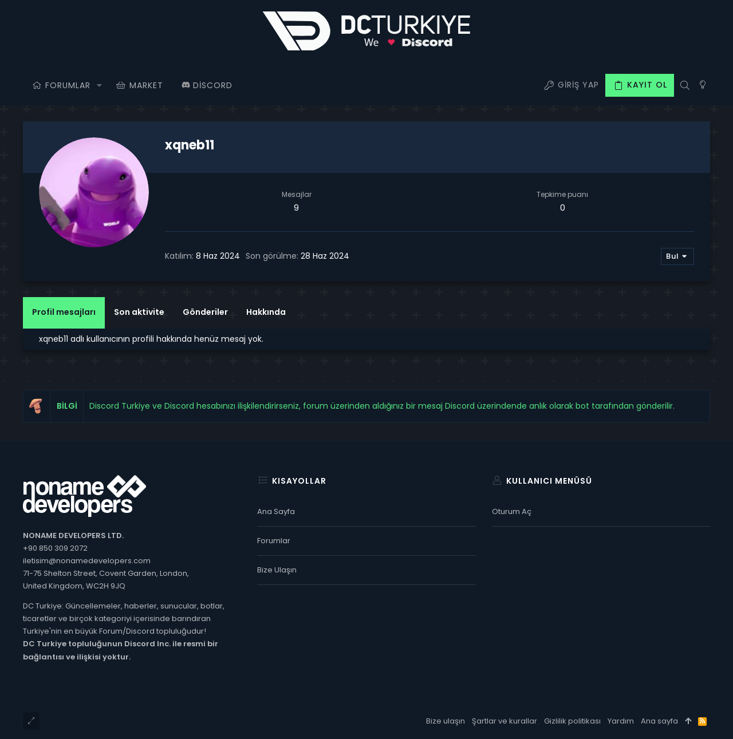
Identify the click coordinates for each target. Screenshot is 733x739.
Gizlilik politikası (572, 721)
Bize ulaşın (277, 569)
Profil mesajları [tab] (64, 312)
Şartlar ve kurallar (504, 721)
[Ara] (684, 85)
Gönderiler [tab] (205, 312)
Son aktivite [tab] (139, 312)
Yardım (621, 721)
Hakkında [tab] (266, 312)
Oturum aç (511, 511)
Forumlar (273, 540)
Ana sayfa (276, 511)
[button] (99, 85)
